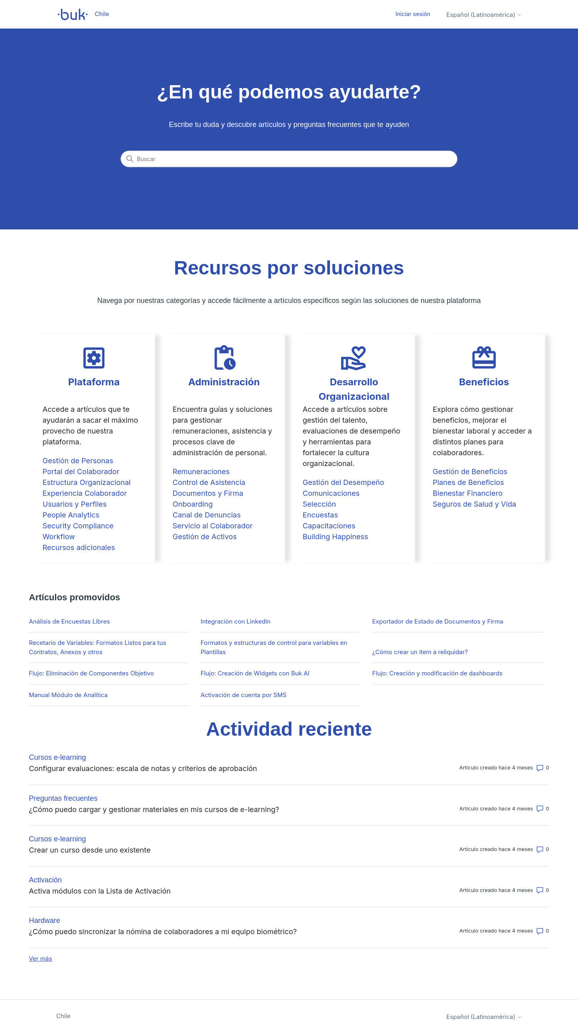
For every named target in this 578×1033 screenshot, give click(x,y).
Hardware (44, 920)
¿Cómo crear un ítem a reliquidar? (420, 652)
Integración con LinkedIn (236, 621)
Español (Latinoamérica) (484, 14)
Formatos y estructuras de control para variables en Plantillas (274, 647)
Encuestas (320, 515)
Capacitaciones (329, 526)
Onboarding (193, 504)
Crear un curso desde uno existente (90, 850)
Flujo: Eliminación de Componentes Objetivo (91, 673)
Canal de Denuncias (207, 515)
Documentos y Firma (208, 493)
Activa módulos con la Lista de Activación (100, 891)
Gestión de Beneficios (470, 471)
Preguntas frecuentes (63, 798)
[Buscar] (289, 159)
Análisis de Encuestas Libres (69, 621)
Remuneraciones (201, 471)
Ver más (40, 958)
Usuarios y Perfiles (75, 504)
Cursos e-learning (57, 757)
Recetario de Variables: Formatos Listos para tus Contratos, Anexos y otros (97, 647)
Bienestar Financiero (468, 493)
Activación (45, 880)
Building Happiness (335, 536)
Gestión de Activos (205, 536)
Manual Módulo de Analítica (68, 695)
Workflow (59, 536)
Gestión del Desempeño (343, 482)
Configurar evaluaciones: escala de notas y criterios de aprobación (143, 768)
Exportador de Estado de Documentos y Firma (437, 621)
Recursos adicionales (79, 547)
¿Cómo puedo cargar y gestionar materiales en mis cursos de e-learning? (154, 809)
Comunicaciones (331, 493)
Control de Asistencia (209, 482)
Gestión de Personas (78, 460)
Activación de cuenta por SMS (244, 695)
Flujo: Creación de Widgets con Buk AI (255, 673)
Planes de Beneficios (468, 482)
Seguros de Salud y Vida (474, 504)
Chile (63, 1016)
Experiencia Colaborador (85, 493)
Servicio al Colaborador (212, 526)
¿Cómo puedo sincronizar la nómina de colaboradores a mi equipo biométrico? (163, 931)
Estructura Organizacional (86, 482)
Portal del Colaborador (81, 471)
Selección (319, 504)
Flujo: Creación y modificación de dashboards (437, 673)
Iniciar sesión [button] (412, 13)
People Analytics (71, 515)
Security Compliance (78, 526)
